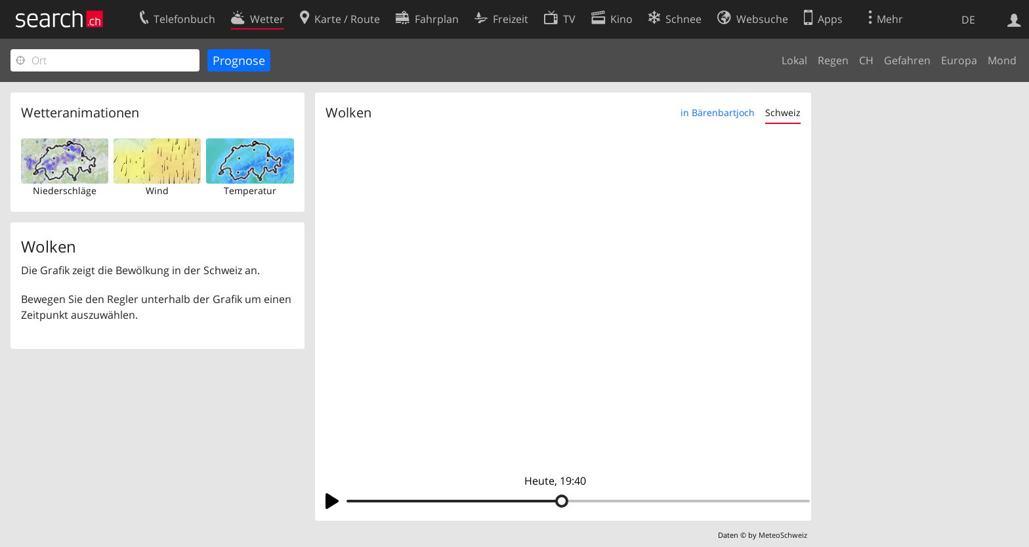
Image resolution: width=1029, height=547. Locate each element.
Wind (157, 190)
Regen (833, 60)
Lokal (794, 60)
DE (968, 19)
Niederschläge (64, 190)
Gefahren (907, 60)
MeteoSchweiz (783, 535)
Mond (1002, 60)
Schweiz (783, 112)
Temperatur (250, 190)
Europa (959, 60)
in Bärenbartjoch (718, 112)
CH (866, 60)
